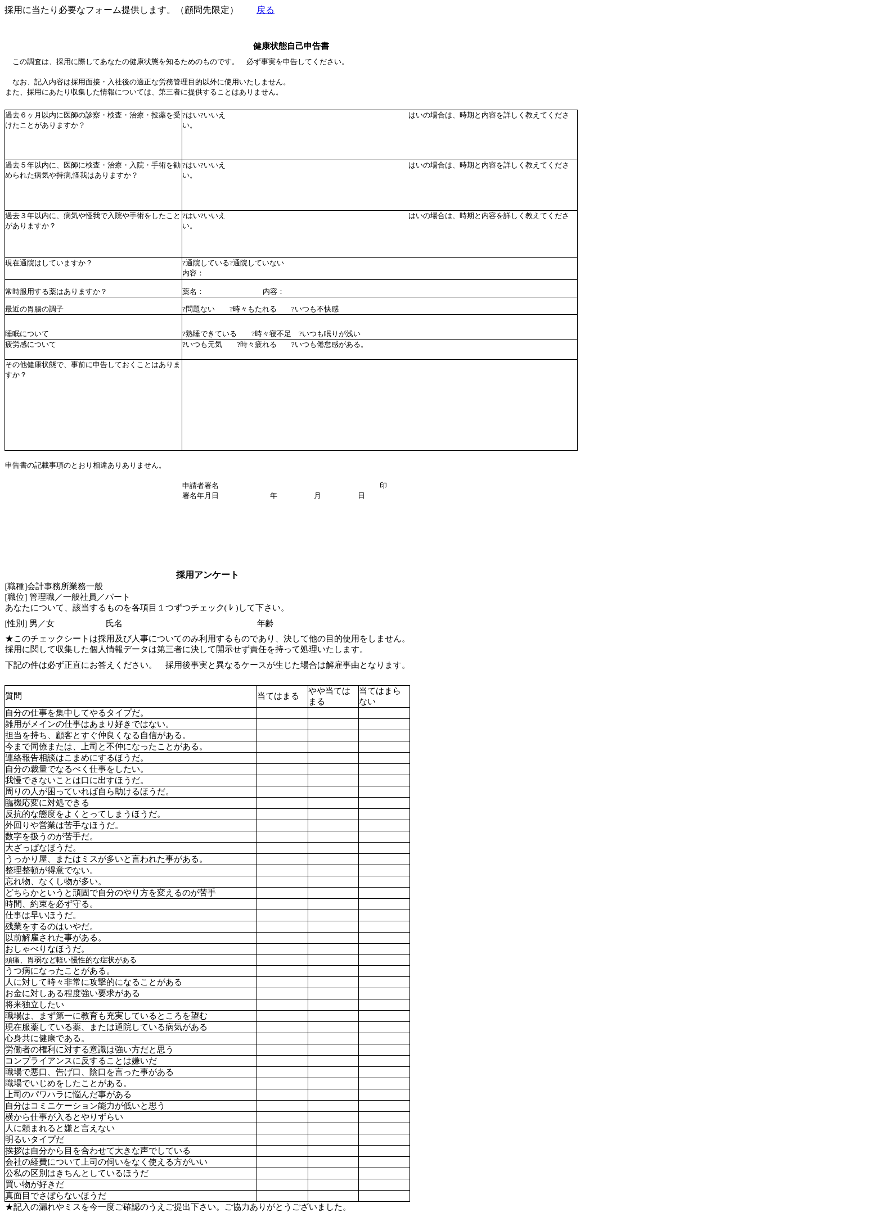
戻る (265, 10)
